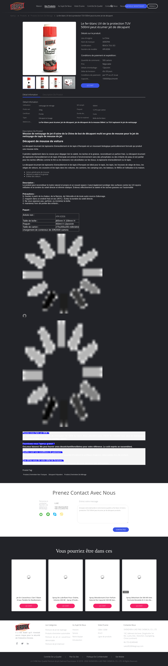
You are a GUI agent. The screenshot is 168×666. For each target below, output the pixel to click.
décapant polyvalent (56, 474)
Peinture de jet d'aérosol (54, 644)
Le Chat (90, 85)
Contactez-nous (111, 6)
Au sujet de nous (65, 6)
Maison (39, 6)
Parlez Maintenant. (136, 6)
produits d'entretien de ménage (75, 474)
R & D (100, 633)
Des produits (50, 6)
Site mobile (120, 657)
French (152, 6)
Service (75, 633)
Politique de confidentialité (97, 657)
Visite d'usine (79, 6)
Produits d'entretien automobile (57, 633)
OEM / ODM (102, 630)
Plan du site (74, 657)
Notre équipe (77, 636)
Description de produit (53, 94)
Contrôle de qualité (94, 6)
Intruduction (77, 640)
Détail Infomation (30, 94)
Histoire (75, 630)
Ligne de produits (105, 636)
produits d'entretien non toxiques (35, 474)
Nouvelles (124, 6)
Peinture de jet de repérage (56, 630)
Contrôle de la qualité (53, 657)
